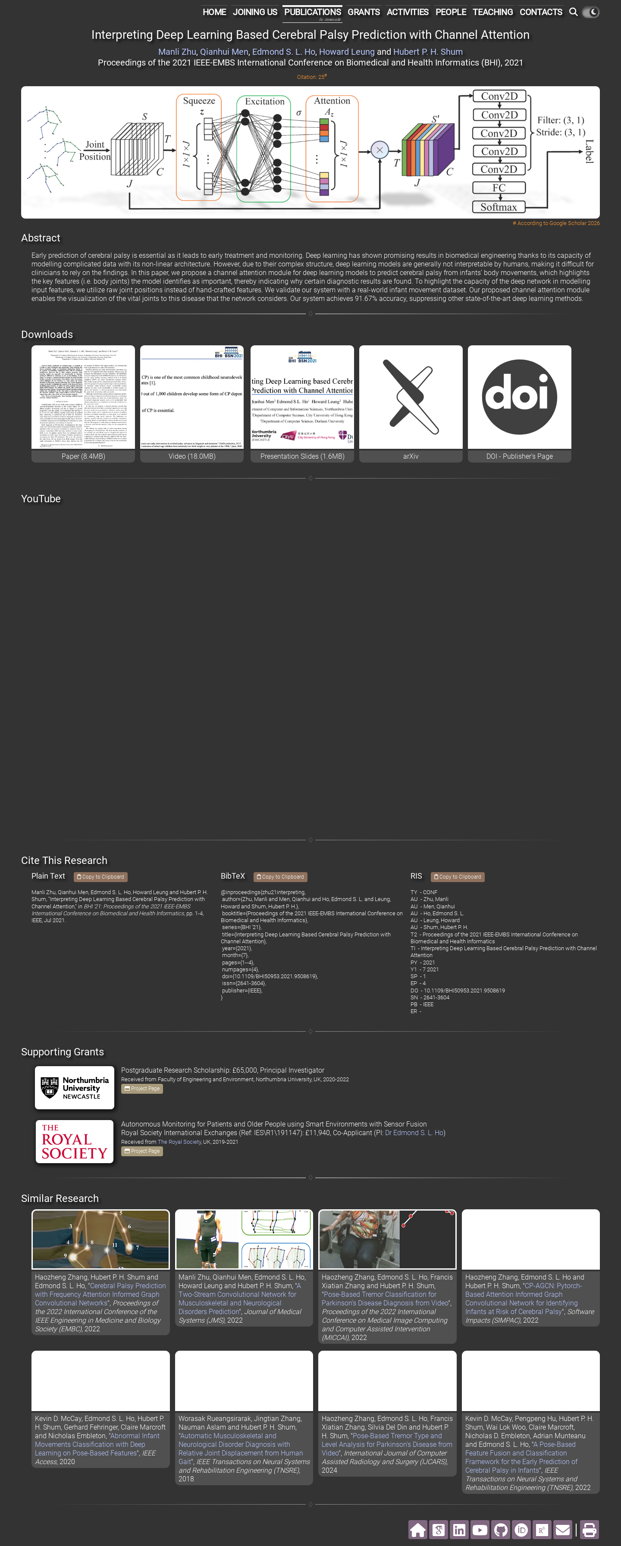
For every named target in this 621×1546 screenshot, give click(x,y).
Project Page (142, 1089)
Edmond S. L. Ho (283, 52)
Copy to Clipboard (100, 877)
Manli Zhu (177, 52)
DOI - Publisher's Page (519, 456)
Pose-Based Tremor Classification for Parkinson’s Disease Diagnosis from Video (385, 1298)
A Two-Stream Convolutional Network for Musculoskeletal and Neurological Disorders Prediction (240, 1299)
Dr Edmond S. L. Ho (414, 1133)
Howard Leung (347, 52)
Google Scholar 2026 (574, 223)
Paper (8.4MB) (83, 456)
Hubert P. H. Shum (428, 52)
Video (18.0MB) (192, 456)
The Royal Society (179, 1142)
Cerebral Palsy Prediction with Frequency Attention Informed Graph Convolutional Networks (100, 1294)
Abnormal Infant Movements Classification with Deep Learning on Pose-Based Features (97, 1444)
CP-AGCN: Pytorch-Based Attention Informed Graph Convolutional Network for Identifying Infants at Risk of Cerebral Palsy (523, 1299)
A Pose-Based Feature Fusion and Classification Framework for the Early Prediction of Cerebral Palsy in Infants (521, 1457)
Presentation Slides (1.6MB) (302, 456)
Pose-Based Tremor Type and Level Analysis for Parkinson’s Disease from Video (387, 1444)
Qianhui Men (224, 52)
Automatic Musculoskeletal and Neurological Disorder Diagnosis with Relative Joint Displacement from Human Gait (241, 1449)
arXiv (411, 456)
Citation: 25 (312, 77)
